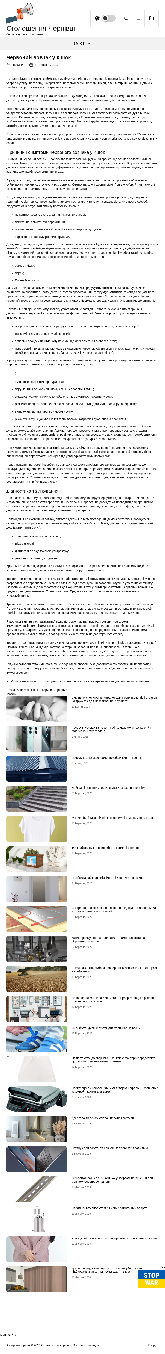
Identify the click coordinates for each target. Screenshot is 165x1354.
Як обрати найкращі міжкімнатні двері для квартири (108, 877)
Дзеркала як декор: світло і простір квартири (103, 1118)
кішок (34, 690)
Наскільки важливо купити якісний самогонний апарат (109, 1208)
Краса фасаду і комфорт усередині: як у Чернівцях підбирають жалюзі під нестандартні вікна (107, 1270)
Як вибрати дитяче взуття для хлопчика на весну (106, 1028)
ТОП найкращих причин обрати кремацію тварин (106, 847)
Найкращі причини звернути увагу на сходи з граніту (108, 787)
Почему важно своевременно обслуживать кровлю (107, 757)
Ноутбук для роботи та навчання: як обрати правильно (110, 1148)
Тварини (17, 64)
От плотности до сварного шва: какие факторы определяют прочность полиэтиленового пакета (113, 1059)
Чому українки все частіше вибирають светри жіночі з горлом (114, 1238)
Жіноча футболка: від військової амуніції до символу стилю (113, 817)
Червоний (60, 690)
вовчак (24, 690)
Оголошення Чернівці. (56, 1345)
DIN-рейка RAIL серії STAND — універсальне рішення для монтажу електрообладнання (112, 1179)
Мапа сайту (8, 1334)
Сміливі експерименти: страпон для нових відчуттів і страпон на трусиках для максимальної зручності (114, 699)
